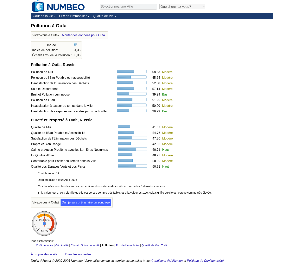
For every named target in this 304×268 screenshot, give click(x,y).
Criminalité (61, 245)
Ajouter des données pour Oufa (83, 35)
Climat (75, 245)
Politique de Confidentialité (205, 260)
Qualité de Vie (103, 16)
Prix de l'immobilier (73, 16)
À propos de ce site (44, 254)
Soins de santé (90, 245)
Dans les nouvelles (78, 254)
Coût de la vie (43, 16)
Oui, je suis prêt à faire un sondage (86, 202)
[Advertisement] (244, 47)
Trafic (164, 245)
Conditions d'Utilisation (167, 260)
